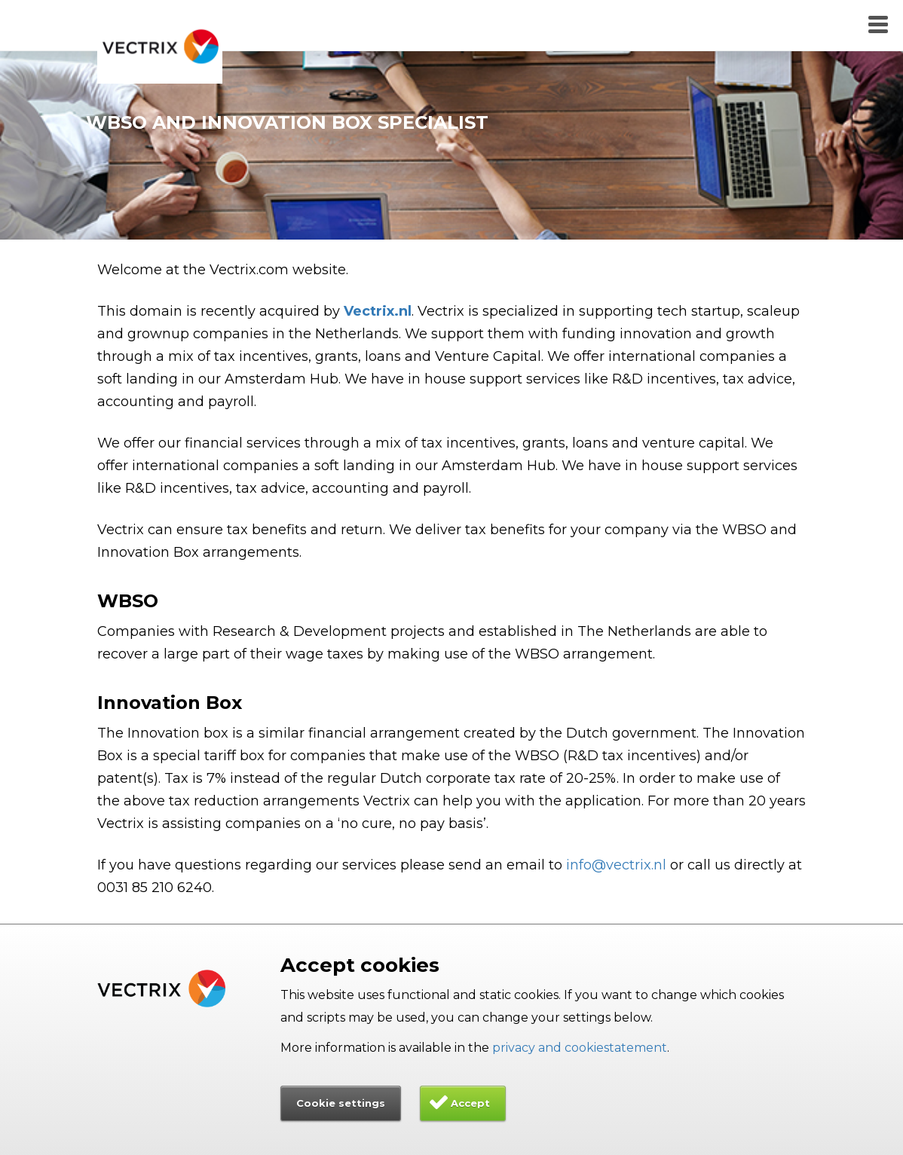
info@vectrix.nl (616, 865)
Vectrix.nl (378, 311)
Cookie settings (340, 1103)
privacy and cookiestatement (579, 1047)
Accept (470, 1103)
